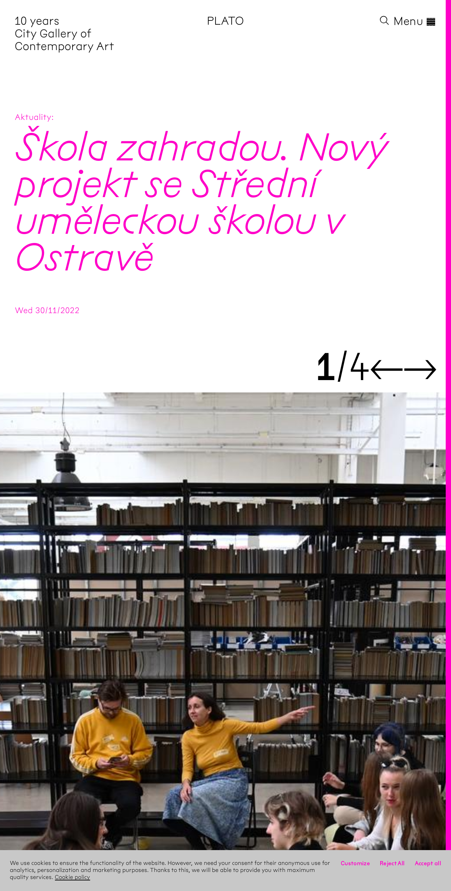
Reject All (392, 863)
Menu (415, 21)
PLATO (225, 21)
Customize (355, 863)
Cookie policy (72, 877)
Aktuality (33, 117)
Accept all (428, 863)
